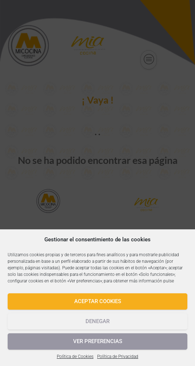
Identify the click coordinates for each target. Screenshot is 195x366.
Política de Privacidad (117, 356)
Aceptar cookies (97, 301)
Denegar (97, 321)
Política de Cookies (75, 356)
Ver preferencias (97, 341)
